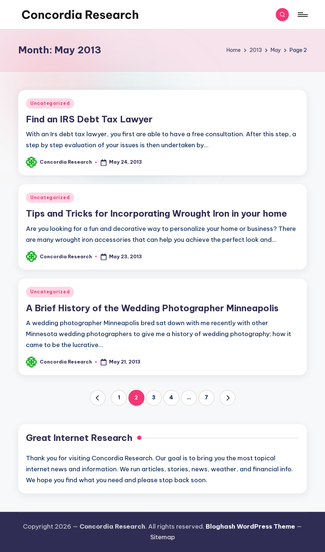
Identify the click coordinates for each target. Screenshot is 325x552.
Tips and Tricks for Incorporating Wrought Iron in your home (156, 213)
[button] (98, 398)
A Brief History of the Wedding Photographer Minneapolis (152, 307)
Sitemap (162, 537)
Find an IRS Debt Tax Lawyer (89, 119)
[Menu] (302, 14)
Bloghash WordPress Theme (250, 526)
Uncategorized (50, 103)
